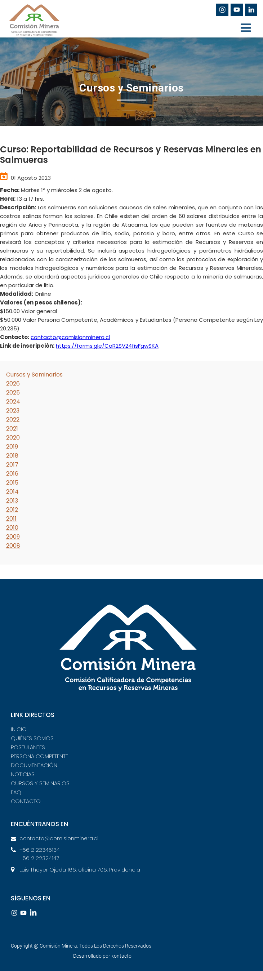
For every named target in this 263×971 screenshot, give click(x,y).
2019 (12, 446)
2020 (13, 437)
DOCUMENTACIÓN (34, 765)
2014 (12, 491)
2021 (12, 428)
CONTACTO (26, 801)
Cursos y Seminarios (34, 374)
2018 (12, 455)
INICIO (19, 729)
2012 (12, 509)
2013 (12, 500)
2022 (12, 419)
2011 (11, 519)
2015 (12, 482)
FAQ (16, 792)
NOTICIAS (23, 774)
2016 (12, 473)
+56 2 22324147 (39, 858)
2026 (13, 383)
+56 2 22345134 (39, 850)
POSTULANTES (28, 747)
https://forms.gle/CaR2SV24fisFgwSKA (107, 345)
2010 (12, 528)
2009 (13, 537)
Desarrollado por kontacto (102, 956)
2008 (13, 546)
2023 (12, 410)
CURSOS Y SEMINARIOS (40, 783)
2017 (12, 464)
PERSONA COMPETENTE (39, 756)
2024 (13, 401)
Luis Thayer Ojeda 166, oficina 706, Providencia (79, 869)
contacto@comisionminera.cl (70, 337)
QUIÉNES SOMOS (32, 738)
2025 (13, 392)
